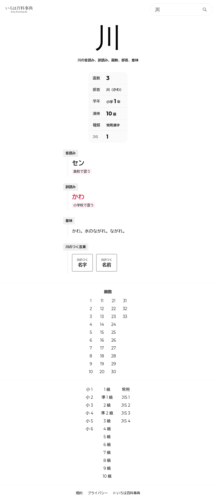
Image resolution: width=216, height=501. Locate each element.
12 (102, 308)
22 (113, 308)
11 (102, 301)
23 (113, 316)
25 (113, 332)
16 (102, 340)
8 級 (107, 460)
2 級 (107, 405)
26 (113, 340)
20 (102, 371)
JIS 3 (125, 413)
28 (113, 356)
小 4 (89, 413)
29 (113, 364)
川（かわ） (114, 90)
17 (102, 348)
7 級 (107, 452)
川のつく (82, 263)
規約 (79, 493)
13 (102, 316)
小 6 (89, 429)
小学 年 (113, 101)
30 (113, 371)
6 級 (107, 444)
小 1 (89, 389)
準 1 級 (107, 397)
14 (102, 324)
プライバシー (98, 493)
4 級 (107, 429)
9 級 (107, 468)
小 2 (89, 397)
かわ (78, 197)
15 (102, 332)
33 (125, 316)
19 (102, 364)
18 (102, 356)
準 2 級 (107, 413)
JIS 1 (126, 397)
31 (125, 301)
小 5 (89, 421)
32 (125, 308)
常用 (126, 389)
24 (113, 324)
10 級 (107, 476)
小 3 (89, 405)
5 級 (107, 437)
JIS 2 (125, 405)
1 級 (107, 389)
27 (113, 348)
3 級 (107, 421)
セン (78, 163)
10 (91, 371)
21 (113, 301)
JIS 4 (125, 421)
